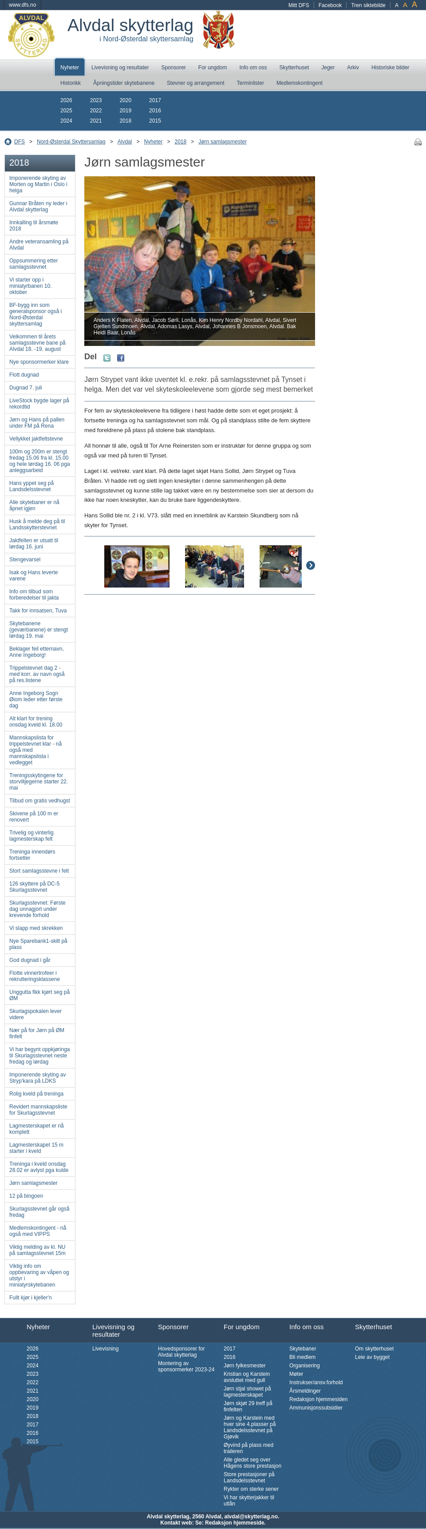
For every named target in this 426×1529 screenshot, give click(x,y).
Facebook (330, 5)
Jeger (328, 67)
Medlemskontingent (299, 83)
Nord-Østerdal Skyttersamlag (71, 142)
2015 (155, 121)
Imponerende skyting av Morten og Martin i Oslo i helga (38, 184)
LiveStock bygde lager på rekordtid (39, 403)
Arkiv (353, 67)
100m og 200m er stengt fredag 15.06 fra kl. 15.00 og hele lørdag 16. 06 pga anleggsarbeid (39, 461)
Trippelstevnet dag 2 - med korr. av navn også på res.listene (37, 674)
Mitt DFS (298, 5)
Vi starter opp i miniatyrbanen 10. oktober (30, 286)
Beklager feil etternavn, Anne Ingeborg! (36, 652)
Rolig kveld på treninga (36, 1094)
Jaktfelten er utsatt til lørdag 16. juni (33, 543)
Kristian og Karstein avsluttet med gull (247, 1377)
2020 (125, 100)
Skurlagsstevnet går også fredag (39, 1212)
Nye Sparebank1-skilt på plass (38, 944)
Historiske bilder (390, 67)
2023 (96, 100)
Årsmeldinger (305, 1391)
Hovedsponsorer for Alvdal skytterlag (181, 1352)
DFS (19, 142)
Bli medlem (302, 1357)
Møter (296, 1374)
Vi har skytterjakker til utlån (249, 1500)
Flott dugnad (24, 375)
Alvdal (125, 142)
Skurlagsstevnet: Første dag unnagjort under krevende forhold (37, 909)
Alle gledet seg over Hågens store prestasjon (252, 1463)
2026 (66, 100)
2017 (155, 100)
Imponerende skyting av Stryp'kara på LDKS (37, 1078)
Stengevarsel (24, 559)
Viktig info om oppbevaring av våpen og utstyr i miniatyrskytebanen (39, 1275)
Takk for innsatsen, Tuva (38, 611)
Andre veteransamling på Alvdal (38, 244)
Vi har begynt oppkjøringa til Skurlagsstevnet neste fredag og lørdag (39, 1055)
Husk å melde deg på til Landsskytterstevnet (37, 524)
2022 (96, 110)
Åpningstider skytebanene (123, 83)
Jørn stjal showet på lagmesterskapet (247, 1392)
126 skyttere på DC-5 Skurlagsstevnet (34, 887)
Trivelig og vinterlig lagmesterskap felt (31, 836)
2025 (66, 110)
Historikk (70, 83)
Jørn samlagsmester (222, 142)
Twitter (106, 357)
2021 (96, 121)
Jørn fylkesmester (245, 1365)
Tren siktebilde (368, 5)
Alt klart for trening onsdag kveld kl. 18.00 (35, 721)
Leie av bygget (372, 1357)
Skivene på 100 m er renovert (33, 816)
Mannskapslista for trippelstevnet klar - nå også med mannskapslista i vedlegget (35, 750)
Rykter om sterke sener (251, 1489)
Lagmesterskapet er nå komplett (36, 1129)
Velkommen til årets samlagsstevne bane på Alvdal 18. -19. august (37, 343)
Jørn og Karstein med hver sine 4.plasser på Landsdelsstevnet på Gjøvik (250, 1427)
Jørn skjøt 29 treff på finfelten (248, 1406)
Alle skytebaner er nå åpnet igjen (34, 505)
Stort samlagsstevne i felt (39, 871)
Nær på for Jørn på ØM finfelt (36, 1033)
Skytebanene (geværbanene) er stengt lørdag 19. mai (38, 629)
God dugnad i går (30, 960)
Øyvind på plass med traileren (248, 1448)
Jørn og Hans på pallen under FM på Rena (36, 423)
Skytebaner (302, 1349)
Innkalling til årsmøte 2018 (33, 225)
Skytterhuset (294, 67)
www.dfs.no (22, 5)
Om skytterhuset (374, 1349)
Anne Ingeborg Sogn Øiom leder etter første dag (36, 699)
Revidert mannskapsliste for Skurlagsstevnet (38, 1110)
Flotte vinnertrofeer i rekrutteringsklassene (34, 976)
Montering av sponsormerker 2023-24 (186, 1366)
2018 (125, 121)
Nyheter (69, 67)
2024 (66, 121)
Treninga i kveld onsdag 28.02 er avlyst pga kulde (38, 1167)
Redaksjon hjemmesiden (318, 1399)
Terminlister (250, 83)
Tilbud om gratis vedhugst (39, 801)
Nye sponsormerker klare (39, 362)
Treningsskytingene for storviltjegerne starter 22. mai (38, 781)
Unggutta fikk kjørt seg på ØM (39, 995)
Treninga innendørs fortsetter (32, 855)
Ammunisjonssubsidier (316, 1408)
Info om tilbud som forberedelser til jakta (34, 594)
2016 (155, 110)
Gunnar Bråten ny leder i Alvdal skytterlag (38, 206)
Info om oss (253, 67)
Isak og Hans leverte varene (33, 575)
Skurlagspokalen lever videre (35, 1014)
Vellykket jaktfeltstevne (36, 439)
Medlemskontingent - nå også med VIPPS (37, 1231)
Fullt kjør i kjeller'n (30, 1298)
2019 (125, 110)
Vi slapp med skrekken (36, 928)
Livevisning (105, 1349)
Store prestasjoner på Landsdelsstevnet (249, 1477)
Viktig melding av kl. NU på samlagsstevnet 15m (37, 1250)
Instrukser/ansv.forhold (316, 1382)
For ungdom (212, 67)
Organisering (304, 1365)
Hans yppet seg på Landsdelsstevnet (31, 486)
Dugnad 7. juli (25, 388)
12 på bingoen (26, 1196)
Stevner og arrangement (195, 83)
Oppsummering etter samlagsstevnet (33, 264)
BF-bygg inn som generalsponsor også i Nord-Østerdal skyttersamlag (35, 314)
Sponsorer (173, 67)
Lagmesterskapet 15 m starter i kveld (36, 1148)
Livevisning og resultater (120, 67)
